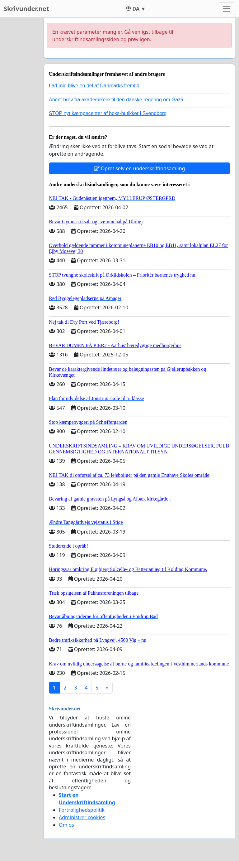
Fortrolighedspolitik (82, 809)
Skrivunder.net (26, 8)
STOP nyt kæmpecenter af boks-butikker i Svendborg (107, 113)
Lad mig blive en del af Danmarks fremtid (94, 85)
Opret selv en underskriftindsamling (139, 168)
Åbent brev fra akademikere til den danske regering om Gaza (116, 99)
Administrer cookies (82, 817)
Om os (66, 824)
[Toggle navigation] (226, 8)
